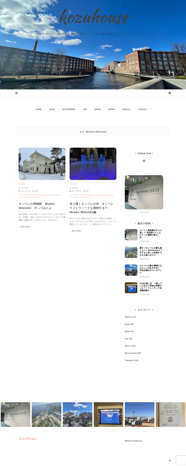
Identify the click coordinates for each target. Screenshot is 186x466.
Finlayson (27, 194)
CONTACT (142, 109)
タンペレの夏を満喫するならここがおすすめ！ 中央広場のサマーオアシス (151, 268)
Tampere (22, 183)
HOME (38, 109)
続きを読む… (26, 226)
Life (126, 338)
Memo (128, 345)
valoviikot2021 (84, 197)
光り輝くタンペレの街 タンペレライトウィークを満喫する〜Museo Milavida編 (92, 207)
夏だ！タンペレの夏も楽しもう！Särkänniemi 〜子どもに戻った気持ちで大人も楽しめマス (151, 251)
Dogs (127, 323)
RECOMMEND (68, 109)
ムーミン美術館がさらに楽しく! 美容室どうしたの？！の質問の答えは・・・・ (151, 233)
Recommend (131, 352)
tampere (99, 194)
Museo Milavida (54, 194)
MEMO (98, 109)
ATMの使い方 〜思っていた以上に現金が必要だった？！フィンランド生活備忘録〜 (151, 286)
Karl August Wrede (39, 194)
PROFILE (126, 109)
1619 (86, 190)
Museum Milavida (33, 197)
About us (129, 316)
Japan (127, 331)
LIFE (85, 109)
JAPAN (111, 109)
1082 (35, 190)
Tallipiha (91, 194)
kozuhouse (93, 19)
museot (22, 197)
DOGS (52, 109)
